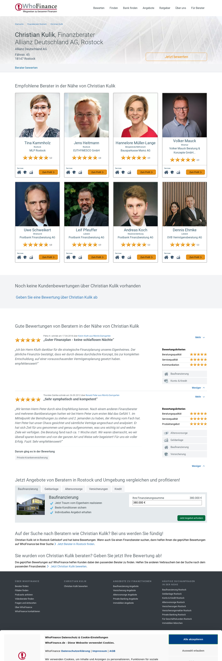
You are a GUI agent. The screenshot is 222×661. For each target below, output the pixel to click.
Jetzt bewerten (176, 57)
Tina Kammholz (37, 143)
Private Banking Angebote (125, 598)
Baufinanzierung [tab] (28, 489)
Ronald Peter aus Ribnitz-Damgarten (102, 395)
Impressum (99, 620)
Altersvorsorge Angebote (125, 594)
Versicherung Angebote (124, 590)
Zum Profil (48, 172)
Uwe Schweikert (37, 230)
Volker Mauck (184, 141)
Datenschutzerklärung (75, 620)
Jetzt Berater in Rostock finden (74, 544)
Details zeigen (183, 654)
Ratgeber (164, 8)
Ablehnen (193, 631)
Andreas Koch (135, 230)
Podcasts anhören (24, 594)
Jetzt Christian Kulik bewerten (67, 566)
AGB (112, 620)
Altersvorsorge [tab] (73, 489)
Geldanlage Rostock (172, 594)
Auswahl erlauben (193, 619)
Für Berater (197, 8)
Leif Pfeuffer (86, 230)
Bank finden (130, 8)
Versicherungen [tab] (98, 489)
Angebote (148, 8)
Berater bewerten (26, 67)
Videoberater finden (24, 598)
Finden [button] (114, 8)
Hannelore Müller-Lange (136, 143)
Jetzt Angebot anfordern (191, 518)
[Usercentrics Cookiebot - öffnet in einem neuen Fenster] (22, 654)
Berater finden (22, 586)
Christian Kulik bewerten (76, 586)
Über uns (180, 8)
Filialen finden (21, 590)
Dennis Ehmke (185, 230)
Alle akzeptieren (193, 608)
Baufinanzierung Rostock (174, 589)
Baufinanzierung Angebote (126, 586)
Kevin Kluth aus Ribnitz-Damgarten (94, 336)
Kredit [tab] (118, 489)
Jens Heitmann (86, 143)
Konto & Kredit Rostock (173, 598)
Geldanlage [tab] (51, 489)
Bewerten (98, 8)
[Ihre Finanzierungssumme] (167, 502)
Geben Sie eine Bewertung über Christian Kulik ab (56, 297)
